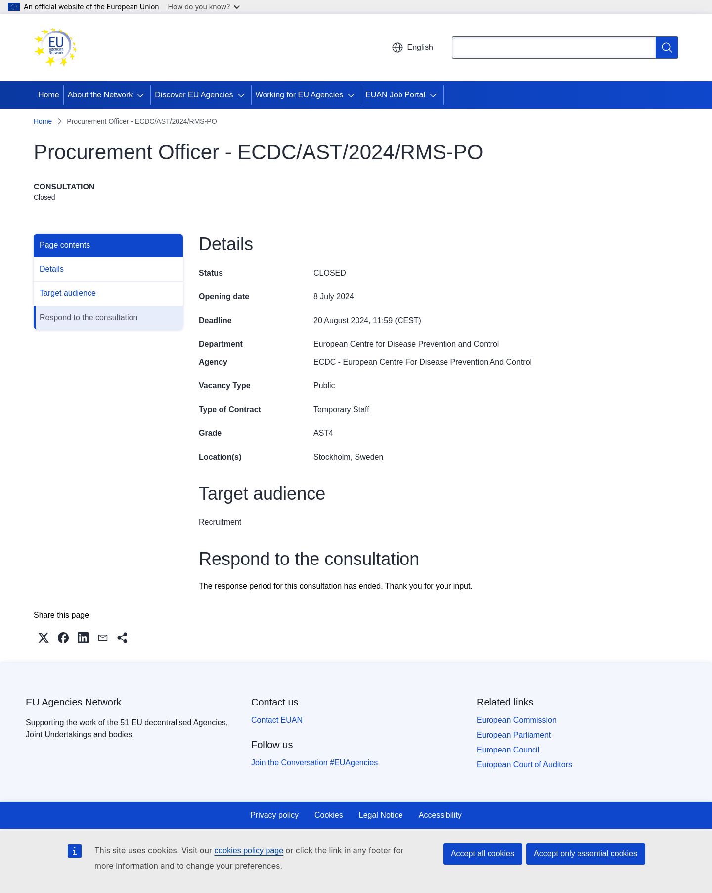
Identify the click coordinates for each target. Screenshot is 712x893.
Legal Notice (381, 815)
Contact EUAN (277, 720)
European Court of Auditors (524, 764)
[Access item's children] (142, 95)
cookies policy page (248, 850)
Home (48, 95)
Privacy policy (274, 815)
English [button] (412, 47)
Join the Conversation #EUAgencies (314, 762)
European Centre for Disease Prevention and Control (406, 344)
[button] (43, 638)
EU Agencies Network (73, 702)
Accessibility (440, 815)
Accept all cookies (482, 853)
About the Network (100, 95)
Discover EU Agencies (194, 95)
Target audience (68, 293)
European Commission (517, 720)
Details (52, 269)
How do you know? (204, 6)
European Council (508, 750)
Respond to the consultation (88, 317)
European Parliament (514, 735)
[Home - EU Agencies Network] (55, 47)
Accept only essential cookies (585, 853)
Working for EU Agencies (300, 95)
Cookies (328, 815)
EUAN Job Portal (395, 95)
